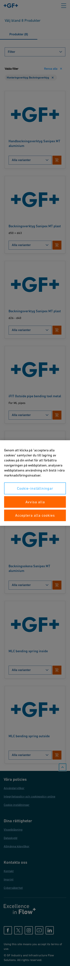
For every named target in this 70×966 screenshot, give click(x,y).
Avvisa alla (35, 502)
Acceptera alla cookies (35, 515)
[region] (35, 483)
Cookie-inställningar (35, 488)
